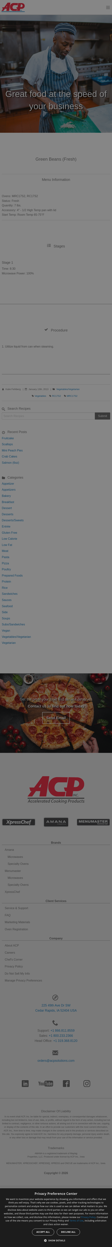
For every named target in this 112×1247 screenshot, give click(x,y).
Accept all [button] (43, 1232)
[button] (56, 1240)
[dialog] (56, 1217)
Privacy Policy (88, 1217)
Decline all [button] (68, 1232)
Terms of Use (76, 1220)
